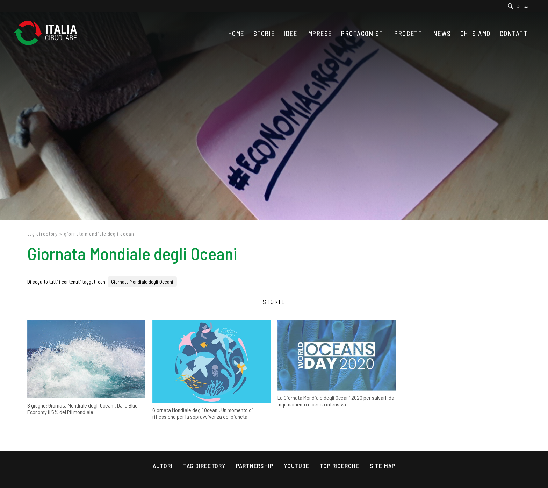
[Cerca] (520, 6)
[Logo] (49, 33)
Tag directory (42, 234)
